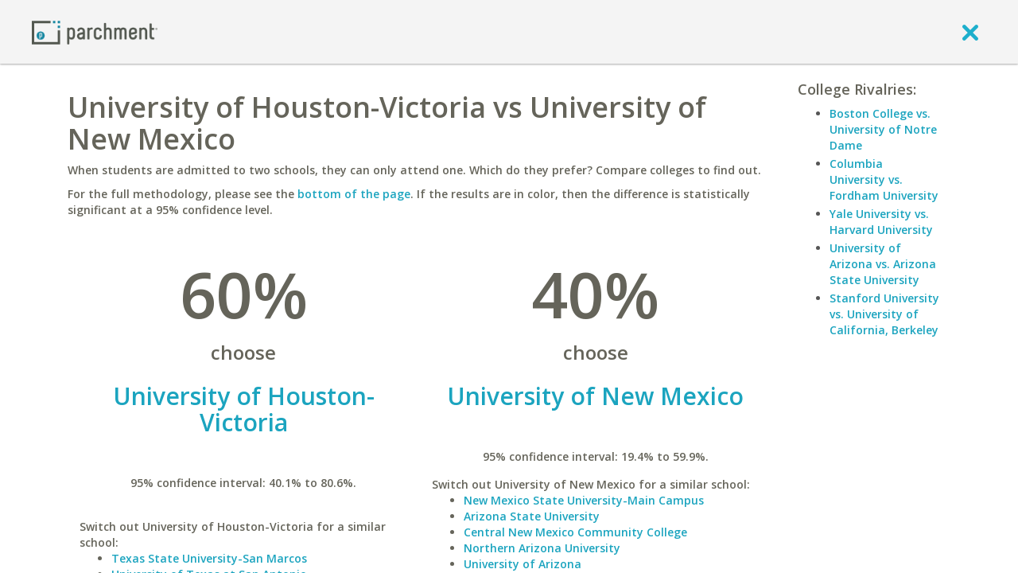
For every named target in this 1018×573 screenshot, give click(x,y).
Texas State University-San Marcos (209, 558)
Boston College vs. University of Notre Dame (883, 129)
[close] (970, 31)
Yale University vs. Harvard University (881, 221)
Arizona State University (532, 516)
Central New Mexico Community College (575, 532)
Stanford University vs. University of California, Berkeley (884, 313)
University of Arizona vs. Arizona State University (883, 263)
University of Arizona (522, 563)
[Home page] (94, 31)
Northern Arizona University (542, 547)
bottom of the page (353, 193)
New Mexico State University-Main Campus (584, 500)
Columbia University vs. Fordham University (884, 179)
